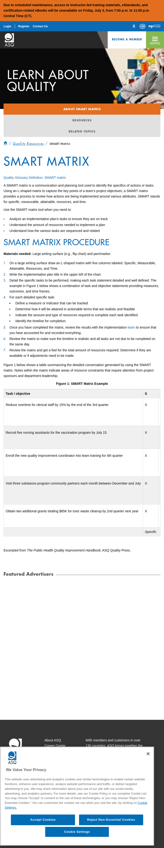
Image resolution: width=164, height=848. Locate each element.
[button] (155, 39)
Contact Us (40, 26)
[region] (77, 796)
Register (24, 26)
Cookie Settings (77, 832)
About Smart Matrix (82, 109)
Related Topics (82, 131)
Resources (82, 120)
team (131, 327)
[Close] (148, 754)
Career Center (55, 746)
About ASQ (52, 740)
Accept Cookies (43, 819)
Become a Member (127, 39)
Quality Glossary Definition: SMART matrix (35, 177)
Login (7, 26)
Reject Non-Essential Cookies (111, 819)
